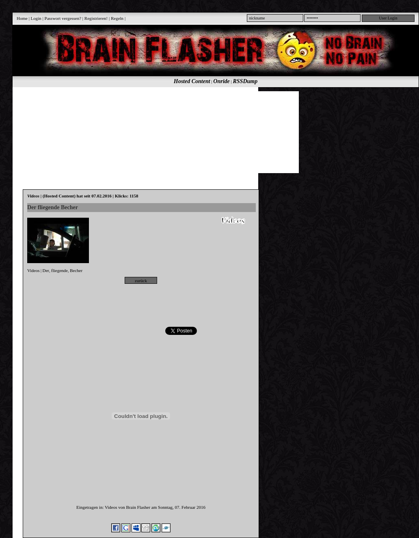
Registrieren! (96, 18)
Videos (33, 270)
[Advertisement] (107, 131)
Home (22, 18)
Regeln (117, 18)
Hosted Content (192, 81)
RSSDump (245, 81)
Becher (76, 270)
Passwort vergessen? (63, 18)
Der (46, 270)
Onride (221, 81)
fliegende (59, 270)
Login (36, 18)
